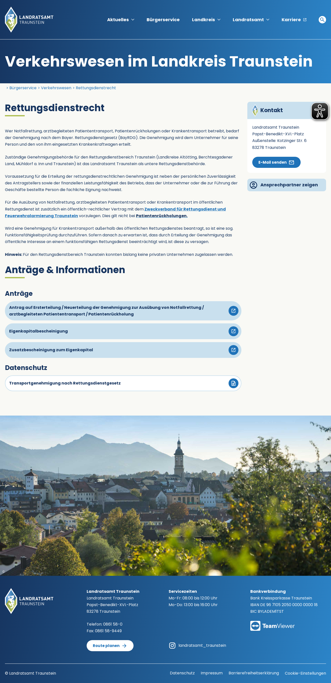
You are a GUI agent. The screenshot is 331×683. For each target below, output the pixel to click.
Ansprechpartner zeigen (284, 185)
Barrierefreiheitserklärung (254, 673)
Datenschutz (182, 673)
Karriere (294, 20)
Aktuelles (120, 20)
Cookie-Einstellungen (305, 673)
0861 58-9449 (108, 631)
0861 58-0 (112, 624)
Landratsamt (251, 20)
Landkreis (206, 20)
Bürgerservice (163, 20)
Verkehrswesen (56, 88)
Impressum (212, 673)
